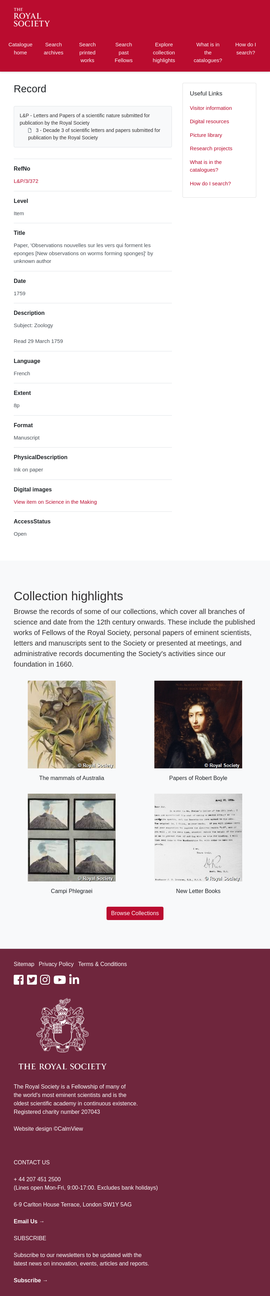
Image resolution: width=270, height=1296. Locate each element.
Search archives (53, 48)
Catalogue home (20, 48)
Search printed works (87, 52)
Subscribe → (31, 1280)
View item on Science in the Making (55, 502)
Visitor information (211, 108)
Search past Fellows (124, 52)
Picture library (206, 135)
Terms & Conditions (102, 964)
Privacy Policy (56, 964)
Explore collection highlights (164, 52)
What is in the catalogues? (208, 52)
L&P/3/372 (26, 181)
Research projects (211, 148)
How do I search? (245, 48)
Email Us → (29, 1221)
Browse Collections (135, 913)
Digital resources (209, 121)
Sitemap (24, 964)
